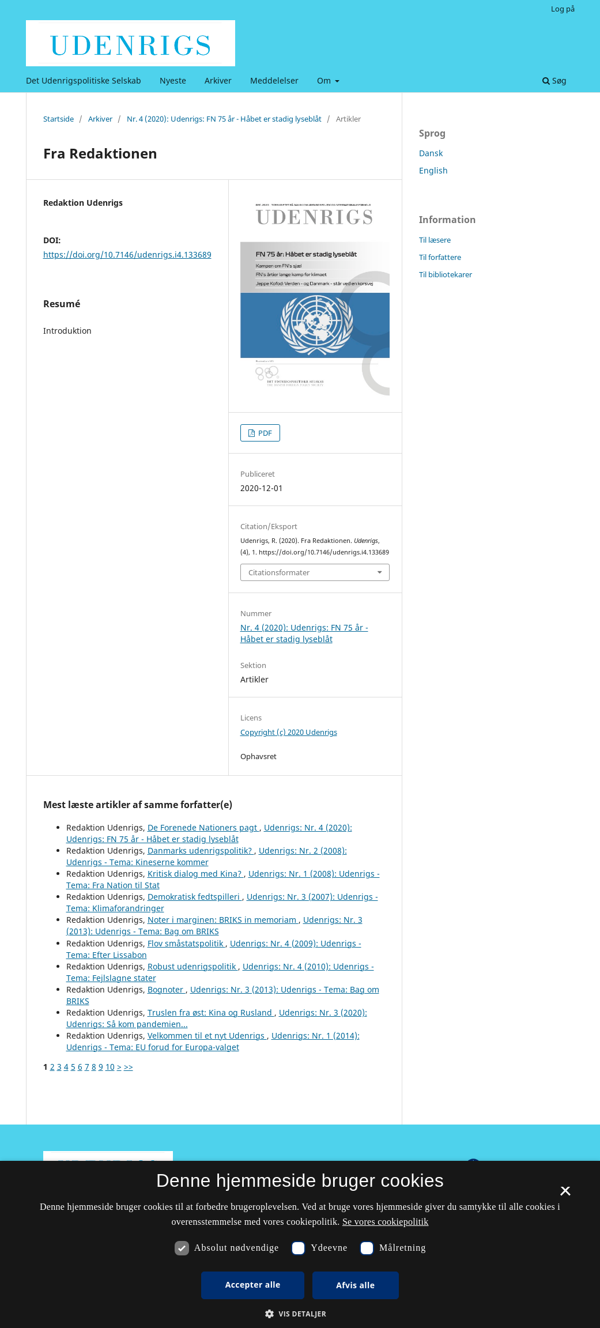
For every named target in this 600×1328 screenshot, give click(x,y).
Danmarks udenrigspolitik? (201, 850)
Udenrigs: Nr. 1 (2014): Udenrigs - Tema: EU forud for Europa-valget (213, 1041)
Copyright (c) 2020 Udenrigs (288, 732)
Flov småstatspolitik (186, 943)
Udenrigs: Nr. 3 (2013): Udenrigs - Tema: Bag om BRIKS (214, 925)
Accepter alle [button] (253, 1284)
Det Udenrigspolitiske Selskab (83, 80)
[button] (300, 1314)
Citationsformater (279, 572)
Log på (563, 8)
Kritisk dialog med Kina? (196, 873)
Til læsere (435, 240)
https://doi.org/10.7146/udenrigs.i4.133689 (127, 254)
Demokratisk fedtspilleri (195, 896)
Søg (554, 80)
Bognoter (167, 989)
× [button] (565, 1195)
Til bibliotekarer (445, 274)
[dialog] (300, 1244)
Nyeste (173, 80)
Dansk (431, 153)
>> (128, 1066)
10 (110, 1066)
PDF (264, 433)
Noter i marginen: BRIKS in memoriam (223, 919)
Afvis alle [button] (355, 1285)
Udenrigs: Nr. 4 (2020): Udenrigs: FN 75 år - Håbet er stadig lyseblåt (209, 833)
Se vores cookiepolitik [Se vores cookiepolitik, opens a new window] (385, 1222)
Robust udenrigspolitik (193, 966)
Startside (58, 119)
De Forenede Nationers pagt (203, 827)
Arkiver (218, 80)
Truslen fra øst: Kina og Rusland (211, 1012)
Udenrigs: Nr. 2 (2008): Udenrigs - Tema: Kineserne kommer (206, 856)
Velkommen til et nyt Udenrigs (207, 1035)
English (433, 170)
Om (325, 80)
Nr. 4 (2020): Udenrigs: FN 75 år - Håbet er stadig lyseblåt (224, 119)
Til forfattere (440, 257)
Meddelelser (274, 80)
